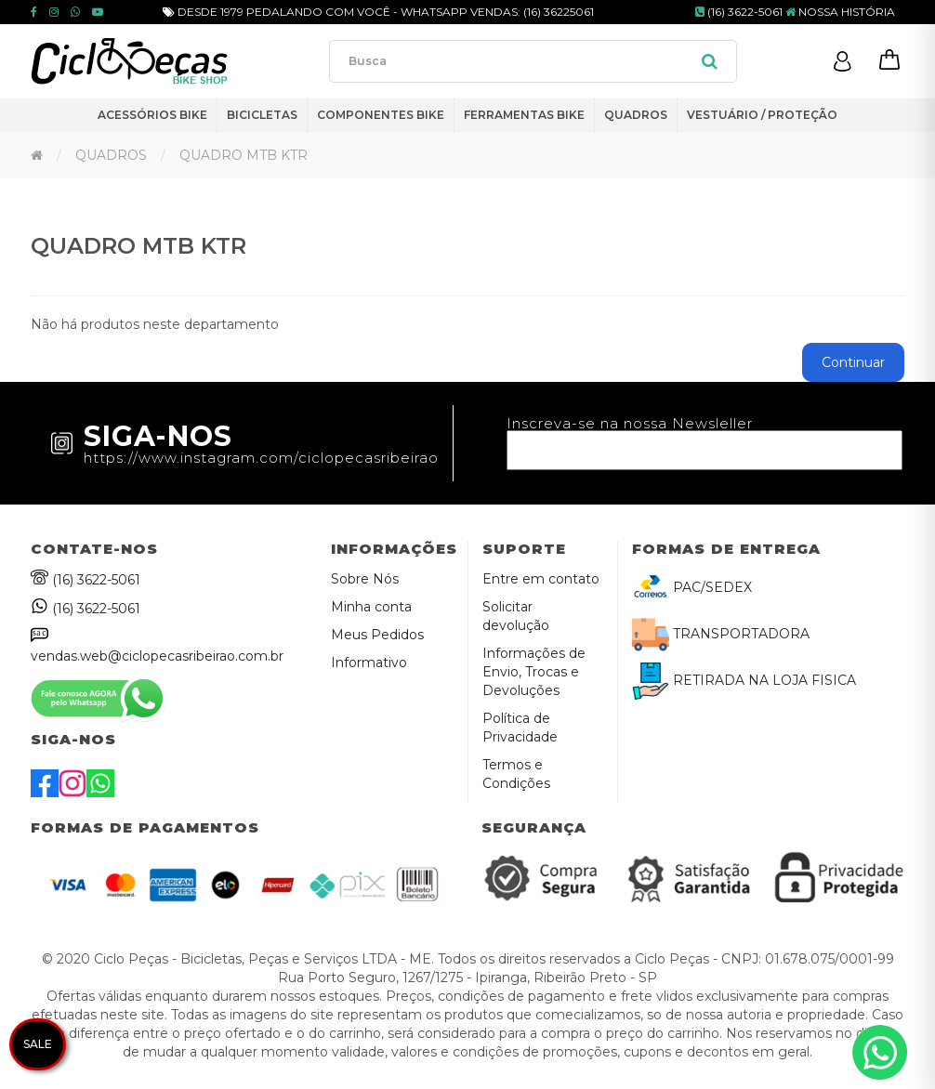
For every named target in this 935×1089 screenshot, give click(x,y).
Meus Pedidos (377, 634)
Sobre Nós (365, 579)
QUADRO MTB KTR (243, 155)
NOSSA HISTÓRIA (840, 12)
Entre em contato (540, 579)
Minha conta (371, 606)
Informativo (369, 662)
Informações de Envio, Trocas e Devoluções (534, 672)
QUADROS (111, 155)
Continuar (853, 362)
